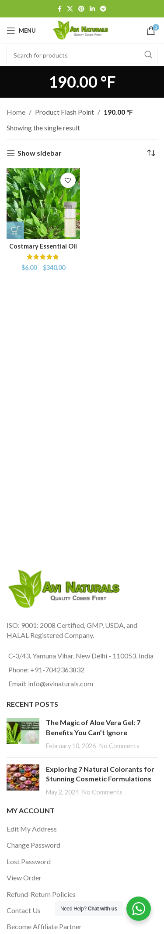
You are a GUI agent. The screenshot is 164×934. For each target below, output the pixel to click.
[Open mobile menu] (21, 30)
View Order (24, 877)
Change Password (33, 845)
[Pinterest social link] (81, 9)
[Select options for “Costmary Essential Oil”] (15, 230)
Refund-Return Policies (41, 894)
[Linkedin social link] (92, 9)
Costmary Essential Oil (43, 246)
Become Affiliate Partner (44, 926)
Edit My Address (32, 829)
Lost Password (29, 861)
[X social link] (70, 9)
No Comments (119, 746)
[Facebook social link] (59, 9)
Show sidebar (39, 153)
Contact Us (24, 910)
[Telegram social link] (103, 9)
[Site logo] (82, 29)
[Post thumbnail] (23, 734)
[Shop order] (150, 153)
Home (16, 112)
